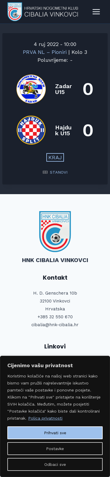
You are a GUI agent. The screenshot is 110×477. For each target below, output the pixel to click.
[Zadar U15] (55, 89)
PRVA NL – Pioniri (45, 52)
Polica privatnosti (45, 418)
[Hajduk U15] (55, 130)
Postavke (55, 448)
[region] (55, 416)
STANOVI (58, 172)
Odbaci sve (55, 464)
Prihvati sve (55, 432)
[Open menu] (96, 12)
